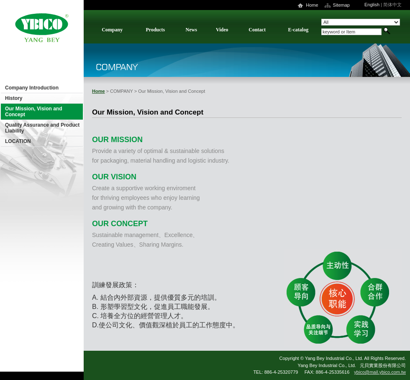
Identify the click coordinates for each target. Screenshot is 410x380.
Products (155, 30)
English (371, 4)
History (13, 98)
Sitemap (341, 5)
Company (112, 30)
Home (312, 5)
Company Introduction (32, 88)
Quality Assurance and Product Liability (42, 128)
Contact (257, 30)
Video (222, 30)
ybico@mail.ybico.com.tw (380, 372)
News (191, 30)
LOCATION (18, 141)
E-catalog (298, 30)
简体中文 (392, 4)
